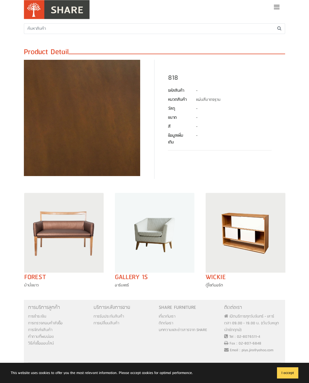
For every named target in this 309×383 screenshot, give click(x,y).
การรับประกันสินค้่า (109, 316)
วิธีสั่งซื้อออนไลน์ (41, 343)
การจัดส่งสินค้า (40, 330)
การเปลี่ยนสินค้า (106, 323)
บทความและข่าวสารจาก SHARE (183, 330)
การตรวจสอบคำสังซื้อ (45, 323)
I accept (287, 373)
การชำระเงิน (37, 316)
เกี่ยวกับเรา (167, 316)
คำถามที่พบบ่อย (41, 336)
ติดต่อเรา (166, 323)
